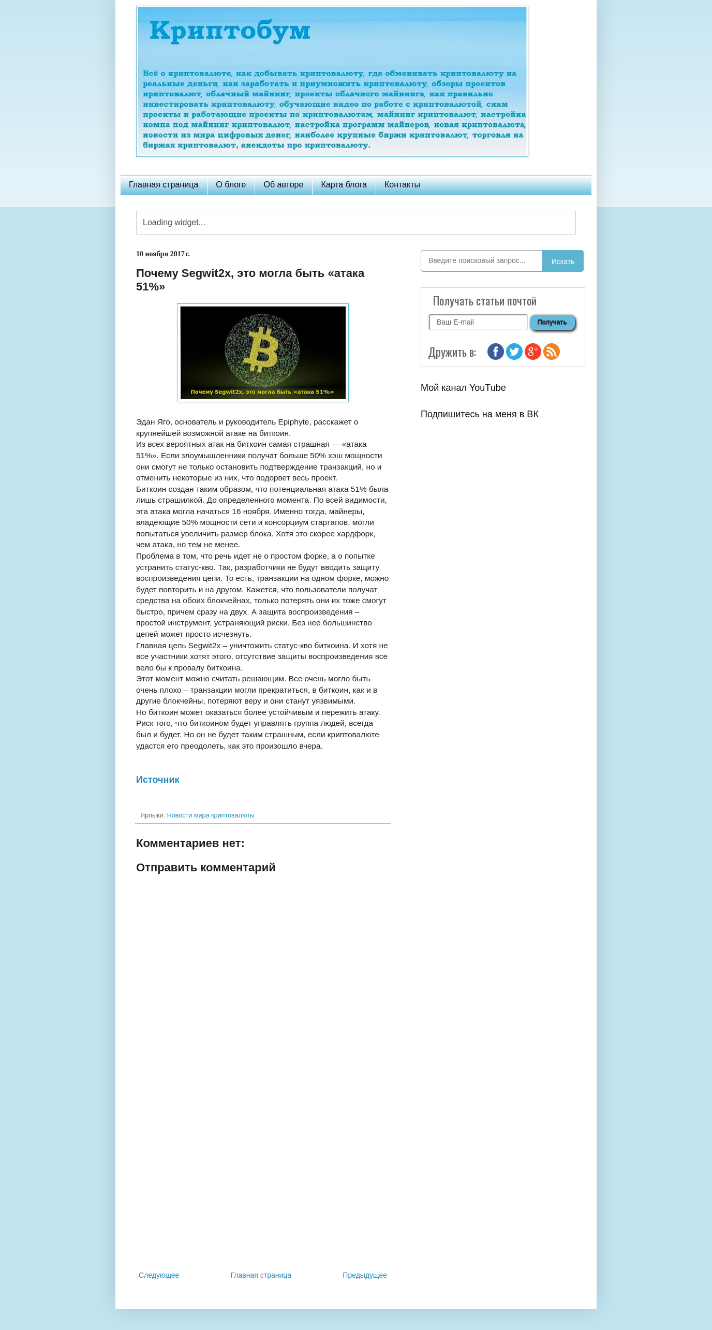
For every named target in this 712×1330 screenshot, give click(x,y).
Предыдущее (365, 1275)
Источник (157, 779)
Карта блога (344, 184)
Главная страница (163, 184)
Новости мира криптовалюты (211, 815)
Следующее (159, 1275)
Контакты (402, 184)
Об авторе (283, 184)
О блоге (231, 184)
